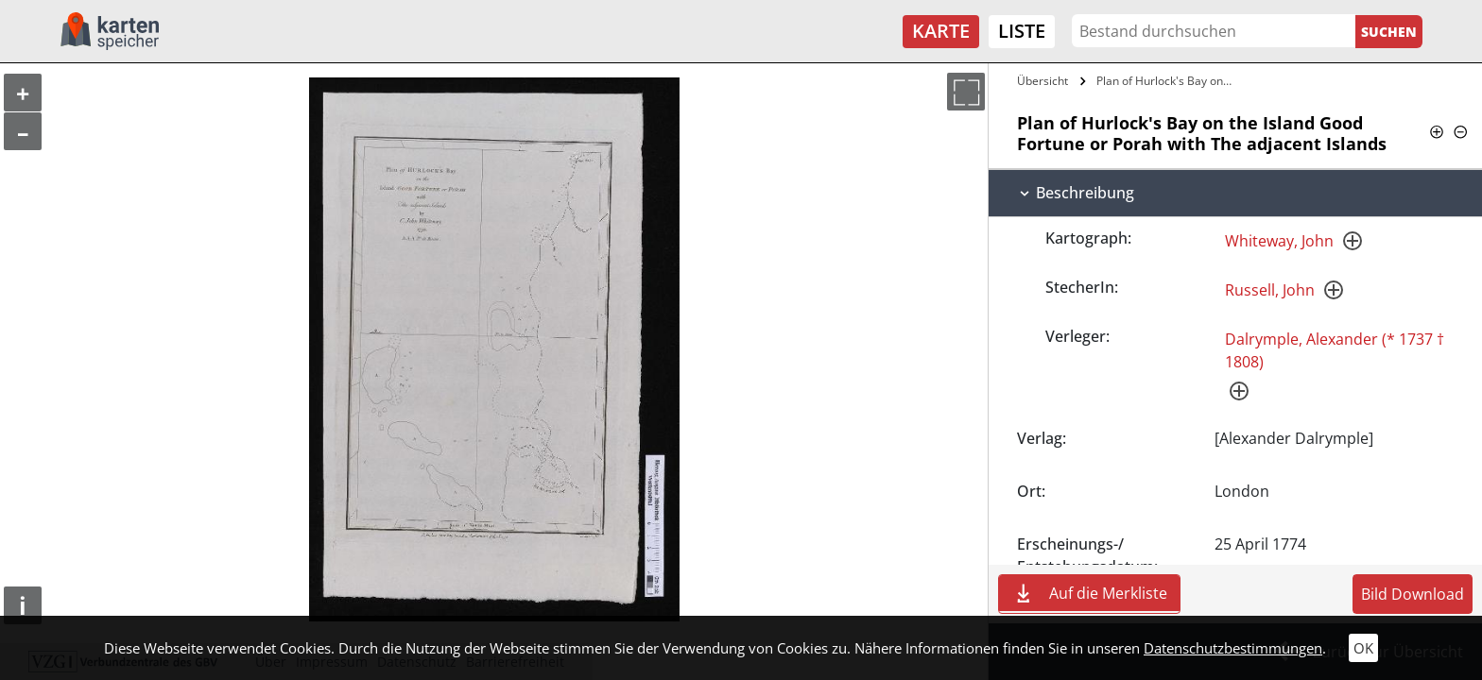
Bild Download (1412, 594)
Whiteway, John (1279, 240)
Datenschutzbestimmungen (1233, 647)
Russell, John (1270, 290)
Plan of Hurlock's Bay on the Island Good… (1167, 81)
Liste (1021, 30)
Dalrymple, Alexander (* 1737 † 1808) (1334, 350)
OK (1363, 647)
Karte (941, 30)
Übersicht (1042, 81)
